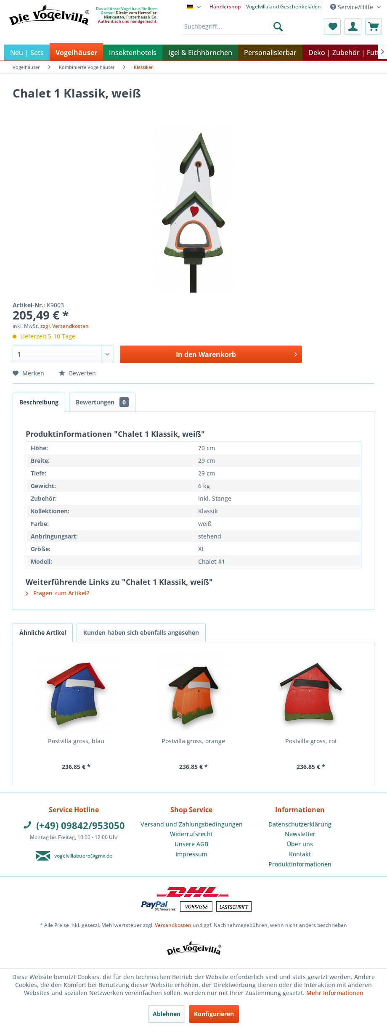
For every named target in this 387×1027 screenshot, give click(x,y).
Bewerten (77, 373)
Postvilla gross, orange (193, 741)
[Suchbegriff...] (233, 26)
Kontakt (300, 854)
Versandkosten (173, 925)
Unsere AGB (191, 844)
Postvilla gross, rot (311, 741)
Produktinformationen (299, 864)
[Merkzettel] (332, 26)
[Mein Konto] (353, 26)
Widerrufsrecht (191, 834)
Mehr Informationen (334, 993)
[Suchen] (278, 26)
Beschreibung (38, 402)
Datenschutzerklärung (299, 824)
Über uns (300, 844)
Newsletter (300, 834)
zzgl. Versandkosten (64, 326)
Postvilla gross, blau (76, 741)
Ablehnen (166, 1014)
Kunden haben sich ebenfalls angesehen (141, 632)
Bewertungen (102, 402)
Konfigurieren (214, 1014)
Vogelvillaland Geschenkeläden (283, 6)
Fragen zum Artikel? (57, 593)
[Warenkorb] (373, 26)
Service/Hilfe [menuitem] (352, 7)
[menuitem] (225, 6)
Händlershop (225, 6)
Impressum (191, 854)
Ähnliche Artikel (42, 632)
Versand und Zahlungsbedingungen (191, 824)
